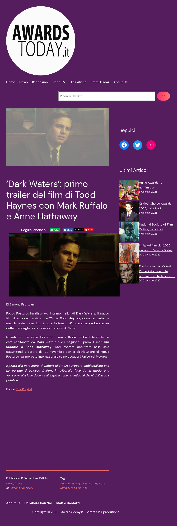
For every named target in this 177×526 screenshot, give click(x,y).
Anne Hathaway (70, 483)
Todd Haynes (79, 488)
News (9, 483)
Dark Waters (89, 483)
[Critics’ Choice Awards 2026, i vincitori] (129, 211)
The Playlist (24, 389)
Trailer (18, 483)
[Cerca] (163, 96)
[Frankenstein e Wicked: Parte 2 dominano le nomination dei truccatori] (129, 274)
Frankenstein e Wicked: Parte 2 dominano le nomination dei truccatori (157, 271)
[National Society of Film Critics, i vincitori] (129, 232)
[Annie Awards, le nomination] (129, 190)
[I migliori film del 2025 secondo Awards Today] (129, 253)
